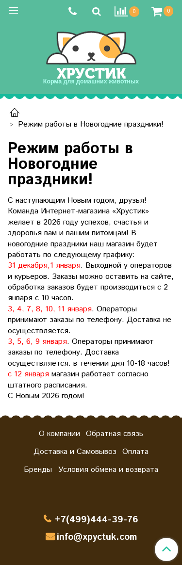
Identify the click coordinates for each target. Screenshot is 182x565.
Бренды (38, 469)
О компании (59, 433)
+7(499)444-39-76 (96, 519)
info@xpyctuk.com (97, 537)
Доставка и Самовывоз (74, 451)
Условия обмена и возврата (108, 469)
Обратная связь (114, 433)
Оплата (135, 451)
